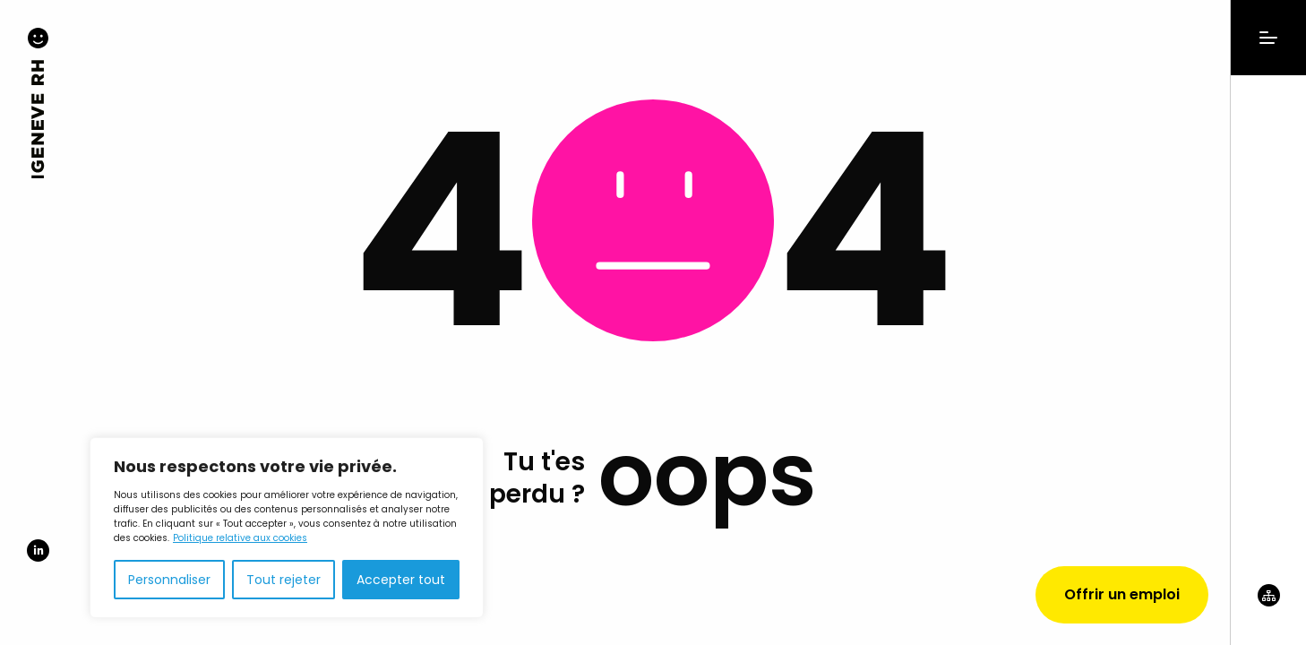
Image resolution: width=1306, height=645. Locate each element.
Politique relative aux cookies (240, 538)
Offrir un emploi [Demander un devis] (1122, 594)
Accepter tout (401, 580)
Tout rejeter (283, 580)
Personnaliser (169, 580)
